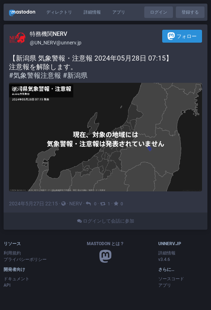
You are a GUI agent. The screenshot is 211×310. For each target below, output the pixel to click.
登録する (190, 12)
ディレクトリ (59, 12)
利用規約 (12, 253)
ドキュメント (16, 278)
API (7, 285)
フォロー (182, 36)
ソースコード (171, 278)
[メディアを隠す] (15, 89)
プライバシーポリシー (25, 259)
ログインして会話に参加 (105, 221)
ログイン (158, 12)
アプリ (118, 12)
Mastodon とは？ (105, 243)
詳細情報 (92, 12)
